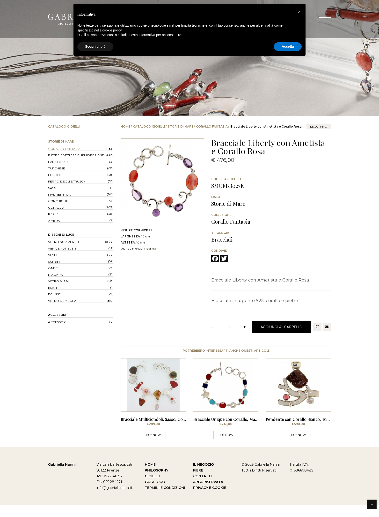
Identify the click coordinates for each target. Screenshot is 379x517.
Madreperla (59, 194)
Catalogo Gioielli (149, 126)
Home (125, 126)
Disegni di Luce (61, 234)
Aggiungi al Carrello (281, 327)
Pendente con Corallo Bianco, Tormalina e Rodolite (313, 431)
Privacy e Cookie (209, 499)
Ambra (54, 220)
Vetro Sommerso (63, 242)
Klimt (53, 287)
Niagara (55, 274)
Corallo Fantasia (212, 126)
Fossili (54, 175)
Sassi (52, 188)
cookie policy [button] (112, 30)
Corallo (56, 207)
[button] (299, 11)
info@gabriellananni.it (114, 499)
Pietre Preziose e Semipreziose (76, 155)
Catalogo (155, 494)
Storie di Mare (180, 126)
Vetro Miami (59, 281)
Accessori (57, 315)
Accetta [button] (288, 46)
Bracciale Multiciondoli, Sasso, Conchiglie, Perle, (166, 431)
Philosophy (156, 482)
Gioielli (152, 488)
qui (154, 248)
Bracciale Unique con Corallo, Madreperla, (233, 431)
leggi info (318, 126)
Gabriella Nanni (62, 476)
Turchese (56, 168)
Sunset (54, 261)
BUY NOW (153, 447)
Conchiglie (58, 201)
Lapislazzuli (59, 162)
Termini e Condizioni (165, 499)
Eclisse (54, 294)
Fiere (198, 482)
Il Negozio (203, 476)
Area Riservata (208, 494)
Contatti (202, 488)
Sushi (52, 255)
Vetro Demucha (62, 301)
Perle (53, 214)
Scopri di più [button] (95, 46)
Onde (53, 268)
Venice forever (62, 248)
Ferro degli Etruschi (67, 181)
